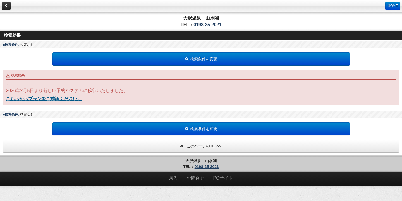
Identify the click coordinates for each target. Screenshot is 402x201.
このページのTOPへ (201, 146)
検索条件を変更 (201, 59)
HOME (393, 6)
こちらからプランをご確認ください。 (44, 98)
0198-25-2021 (207, 24)
